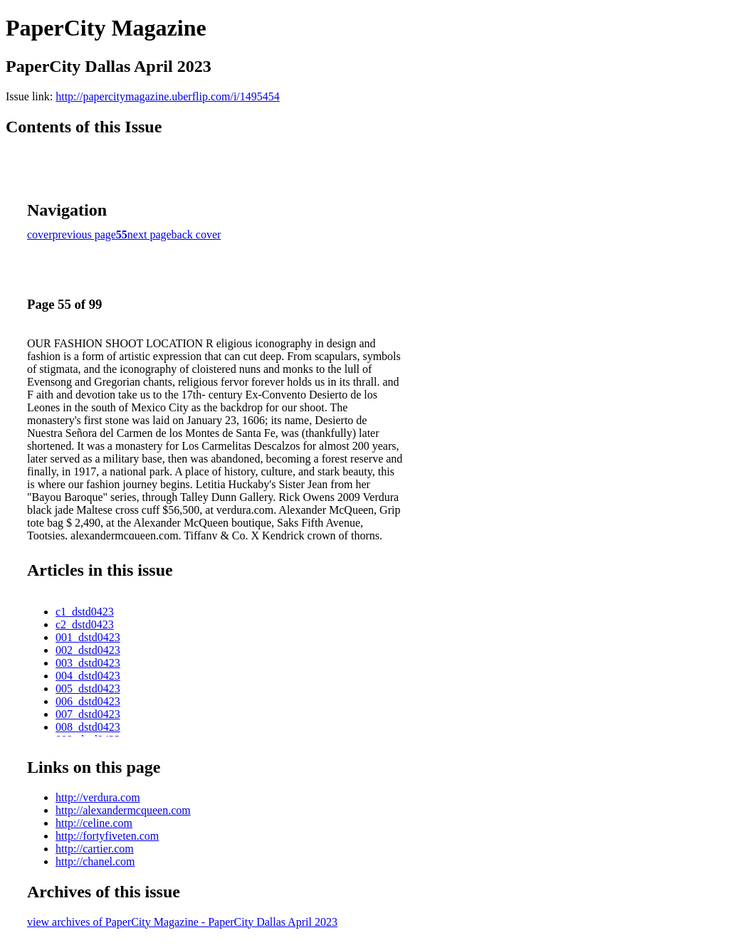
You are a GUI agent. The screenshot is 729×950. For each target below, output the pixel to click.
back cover (196, 234)
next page (149, 234)
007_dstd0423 (88, 714)
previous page (84, 234)
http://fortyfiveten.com (107, 836)
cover (40, 234)
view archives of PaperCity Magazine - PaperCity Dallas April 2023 (182, 922)
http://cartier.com (95, 849)
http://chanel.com (95, 861)
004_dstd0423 (88, 676)
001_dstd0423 (88, 637)
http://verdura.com (98, 797)
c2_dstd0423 (85, 624)
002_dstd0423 (88, 650)
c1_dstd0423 (85, 612)
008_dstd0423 (88, 727)
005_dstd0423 (88, 688)
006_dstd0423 (88, 701)
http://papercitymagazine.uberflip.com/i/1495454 (168, 96)
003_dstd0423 (88, 663)
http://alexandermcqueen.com (123, 810)
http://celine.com (94, 823)
